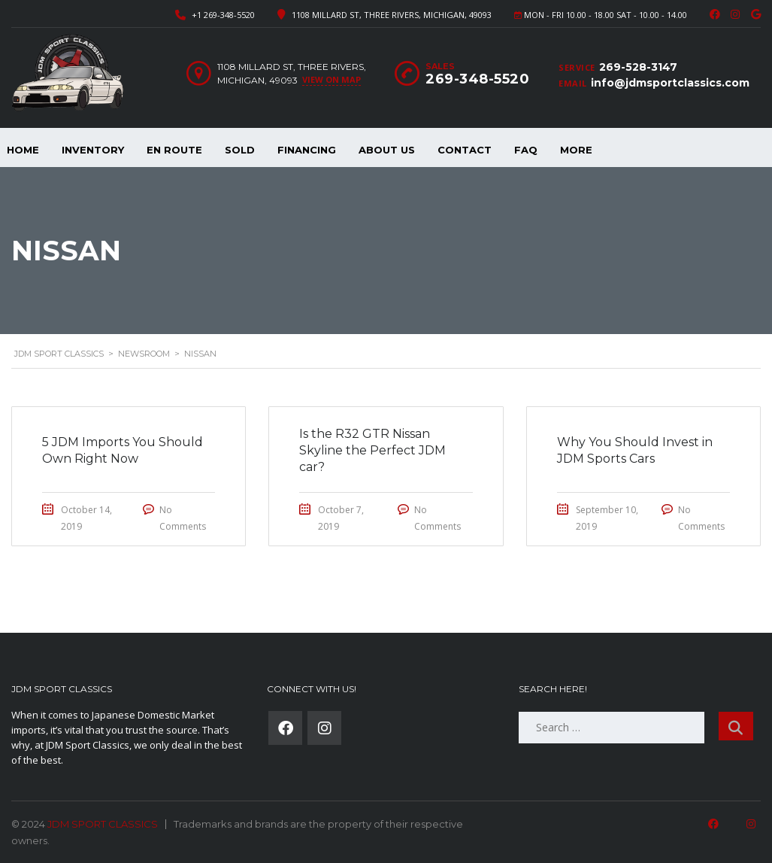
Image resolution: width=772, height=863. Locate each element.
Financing (306, 150)
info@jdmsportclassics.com (670, 83)
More (576, 150)
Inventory (93, 150)
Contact (464, 150)
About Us (387, 150)
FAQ (525, 150)
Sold (240, 150)
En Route (174, 150)
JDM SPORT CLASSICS (102, 824)
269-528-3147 (638, 67)
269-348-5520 (477, 79)
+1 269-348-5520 (223, 14)
